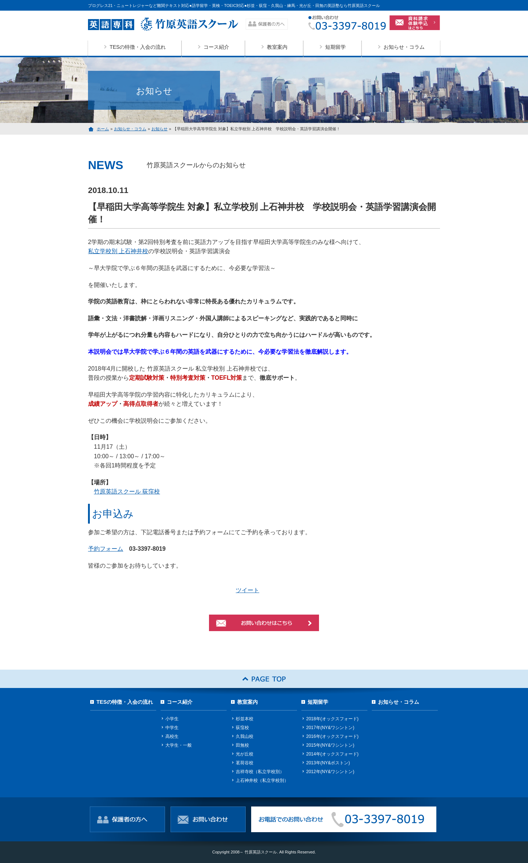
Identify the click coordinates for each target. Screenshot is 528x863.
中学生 (172, 727)
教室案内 (277, 47)
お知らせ (159, 129)
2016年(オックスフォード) (332, 736)
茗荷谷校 (244, 762)
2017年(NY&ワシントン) (330, 727)
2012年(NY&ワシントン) (330, 771)
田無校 (242, 745)
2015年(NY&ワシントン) (330, 745)
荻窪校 (242, 727)
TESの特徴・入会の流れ (138, 47)
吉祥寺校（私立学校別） (260, 771)
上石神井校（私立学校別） (262, 780)
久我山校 (244, 736)
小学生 (172, 718)
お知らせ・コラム (404, 47)
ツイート (247, 590)
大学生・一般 (178, 745)
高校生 (172, 736)
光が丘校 (244, 754)
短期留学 (335, 47)
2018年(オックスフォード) (332, 718)
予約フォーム (105, 549)
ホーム (103, 129)
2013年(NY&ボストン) (328, 762)
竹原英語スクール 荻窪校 (127, 491)
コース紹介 (216, 47)
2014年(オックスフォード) (332, 754)
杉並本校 (244, 718)
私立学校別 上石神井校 (118, 251)
